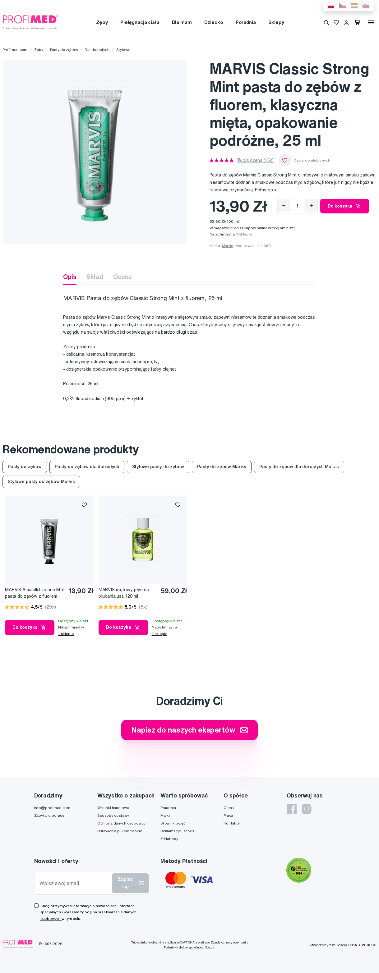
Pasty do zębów (64, 50)
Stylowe (123, 50)
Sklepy (276, 22)
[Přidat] (311, 205)
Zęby (102, 22)
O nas (228, 808)
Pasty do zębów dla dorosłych (87, 466)
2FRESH (369, 945)
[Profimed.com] (30, 22)
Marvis (227, 246)
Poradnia (246, 22)
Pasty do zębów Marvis (221, 466)
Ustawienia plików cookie (119, 831)
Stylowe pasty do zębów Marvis (41, 481)
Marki (165, 815)
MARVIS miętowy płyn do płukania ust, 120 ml (124, 592)
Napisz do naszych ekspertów (189, 729)
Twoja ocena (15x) (255, 160)
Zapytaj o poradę (49, 815)
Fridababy (169, 839)
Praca (228, 815)
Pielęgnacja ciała (139, 22)
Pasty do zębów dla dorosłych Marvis (299, 466)
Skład (94, 276)
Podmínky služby (176, 947)
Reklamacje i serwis (177, 831)
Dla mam (182, 22)
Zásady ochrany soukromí (228, 942)
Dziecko (213, 22)
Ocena (122, 276)
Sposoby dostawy (113, 815)
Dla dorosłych (97, 50)
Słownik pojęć (173, 823)
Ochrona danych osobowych (122, 823)
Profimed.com (14, 50)
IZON (353, 945)
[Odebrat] (284, 205)
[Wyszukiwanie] (326, 22)
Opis (69, 276)
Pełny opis (265, 190)
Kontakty (232, 823)
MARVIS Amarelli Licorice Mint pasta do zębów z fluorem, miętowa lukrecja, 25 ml (35, 593)
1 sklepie (244, 234)
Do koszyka (345, 206)
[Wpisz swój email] (74, 883)
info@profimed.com (52, 808)
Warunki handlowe (113, 808)
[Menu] (371, 22)
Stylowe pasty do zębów (158, 466)
